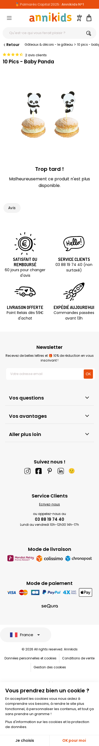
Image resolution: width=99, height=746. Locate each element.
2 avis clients (36, 55)
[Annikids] (50, 17)
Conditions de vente (78, 658)
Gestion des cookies (50, 667)
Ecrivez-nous (49, 504)
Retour (11, 44)
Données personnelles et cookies (30, 658)
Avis (12, 207)
